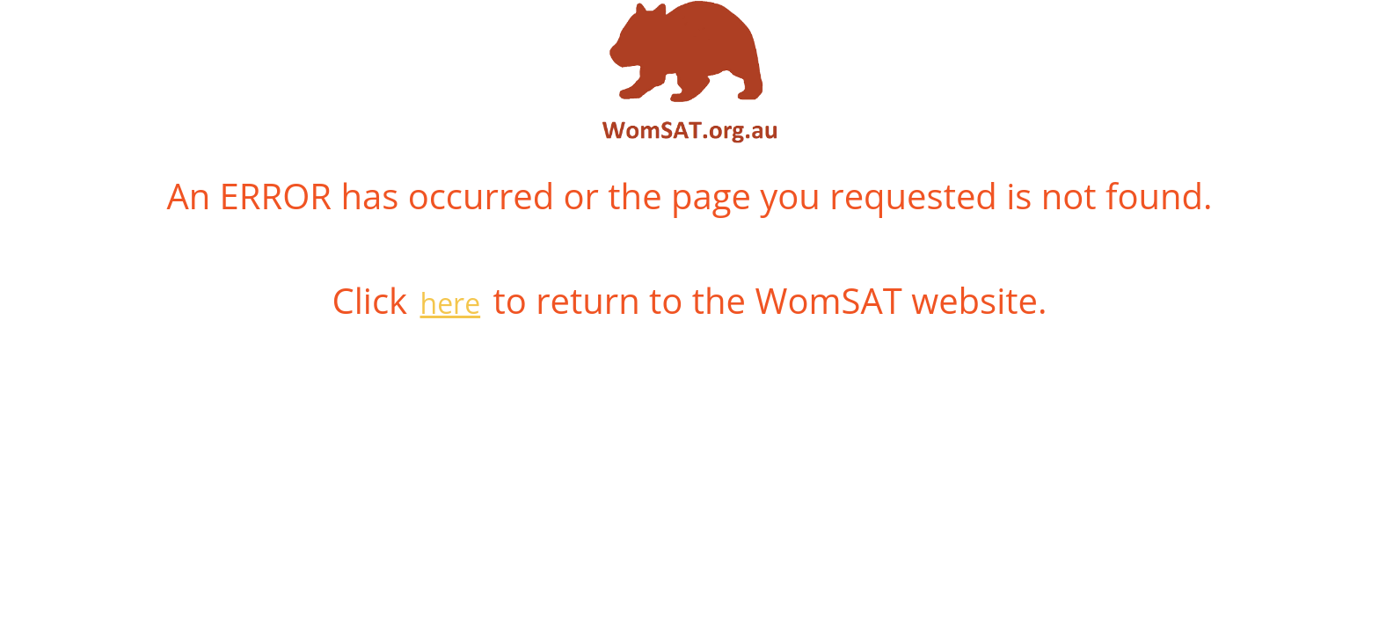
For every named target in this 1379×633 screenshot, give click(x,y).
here (450, 303)
